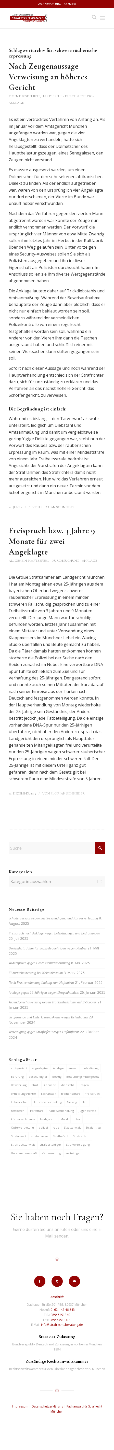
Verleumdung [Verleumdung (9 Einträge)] (51, 1153)
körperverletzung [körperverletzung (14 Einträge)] (23, 1119)
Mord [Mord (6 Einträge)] (64, 1119)
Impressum (20, 1406)
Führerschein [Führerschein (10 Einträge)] (20, 1102)
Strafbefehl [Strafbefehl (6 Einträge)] (60, 1136)
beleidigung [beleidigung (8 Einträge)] (90, 1068)
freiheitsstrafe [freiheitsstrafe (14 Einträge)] (71, 1094)
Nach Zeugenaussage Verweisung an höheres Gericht (48, 76)
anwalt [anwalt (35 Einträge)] (73, 1068)
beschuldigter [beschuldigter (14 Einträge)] (38, 1076)
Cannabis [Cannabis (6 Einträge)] (50, 1085)
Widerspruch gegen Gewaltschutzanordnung (39, 963)
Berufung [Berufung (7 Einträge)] (17, 1076)
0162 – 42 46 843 (62, 1309)
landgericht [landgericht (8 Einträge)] (48, 1119)
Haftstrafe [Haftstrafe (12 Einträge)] (37, 1111)
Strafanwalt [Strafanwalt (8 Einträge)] (18, 1136)
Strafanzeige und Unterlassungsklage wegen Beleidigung (48, 1017)
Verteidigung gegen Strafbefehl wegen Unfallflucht (44, 1032)
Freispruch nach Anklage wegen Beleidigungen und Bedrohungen (54, 933)
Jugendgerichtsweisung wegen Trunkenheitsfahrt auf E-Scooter (52, 1002)
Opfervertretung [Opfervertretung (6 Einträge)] (22, 1127)
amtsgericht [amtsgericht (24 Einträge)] (19, 1068)
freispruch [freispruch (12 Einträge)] (92, 1094)
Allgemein (18, 561)
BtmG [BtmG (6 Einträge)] (35, 1085)
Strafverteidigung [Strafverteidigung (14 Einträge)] (78, 1144)
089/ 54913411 (60, 1320)
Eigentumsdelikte (24, 96)
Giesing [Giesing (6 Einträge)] (72, 1102)
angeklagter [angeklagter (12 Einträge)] (40, 1068)
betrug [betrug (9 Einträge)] (56, 1076)
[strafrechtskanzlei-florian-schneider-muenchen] (47, 18)
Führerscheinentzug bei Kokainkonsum (36, 973)
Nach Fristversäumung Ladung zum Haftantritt (41, 983)
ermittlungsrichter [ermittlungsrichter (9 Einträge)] (23, 1094)
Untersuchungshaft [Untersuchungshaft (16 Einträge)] (24, 1153)
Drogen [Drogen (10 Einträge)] (84, 1085)
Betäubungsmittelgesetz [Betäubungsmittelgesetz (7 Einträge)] (82, 1076)
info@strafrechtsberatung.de (62, 1325)
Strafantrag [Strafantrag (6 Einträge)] (93, 1127)
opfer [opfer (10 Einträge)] (76, 1119)
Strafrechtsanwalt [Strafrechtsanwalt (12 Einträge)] (23, 1144)
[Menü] (102, 18)
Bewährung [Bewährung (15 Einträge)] (19, 1085)
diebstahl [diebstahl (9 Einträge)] (67, 1085)
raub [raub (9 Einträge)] (56, 1127)
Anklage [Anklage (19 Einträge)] (58, 1068)
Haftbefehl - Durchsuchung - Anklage (62, 561)
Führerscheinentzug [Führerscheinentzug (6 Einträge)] (48, 1102)
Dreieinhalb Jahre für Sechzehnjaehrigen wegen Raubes (48, 948)
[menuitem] (92, 18)
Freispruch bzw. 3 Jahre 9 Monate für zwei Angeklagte (52, 541)
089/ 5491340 (60, 1315)
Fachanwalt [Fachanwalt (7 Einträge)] (48, 1094)
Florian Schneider (58, 507)
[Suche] (92, 18)
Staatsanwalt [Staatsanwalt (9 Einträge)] (72, 1127)
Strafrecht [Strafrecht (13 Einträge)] (80, 1136)
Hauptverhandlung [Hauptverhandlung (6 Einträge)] (61, 1111)
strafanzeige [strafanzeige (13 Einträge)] (39, 1136)
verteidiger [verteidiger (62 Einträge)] (73, 1153)
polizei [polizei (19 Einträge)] (43, 1127)
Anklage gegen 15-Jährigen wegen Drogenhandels (44, 992)
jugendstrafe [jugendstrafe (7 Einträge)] (87, 1111)
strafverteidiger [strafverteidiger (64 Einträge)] (50, 1144)
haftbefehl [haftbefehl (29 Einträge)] (18, 1111)
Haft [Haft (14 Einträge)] (84, 1102)
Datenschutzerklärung (47, 1406)
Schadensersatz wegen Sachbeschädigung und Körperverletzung (53, 918)
